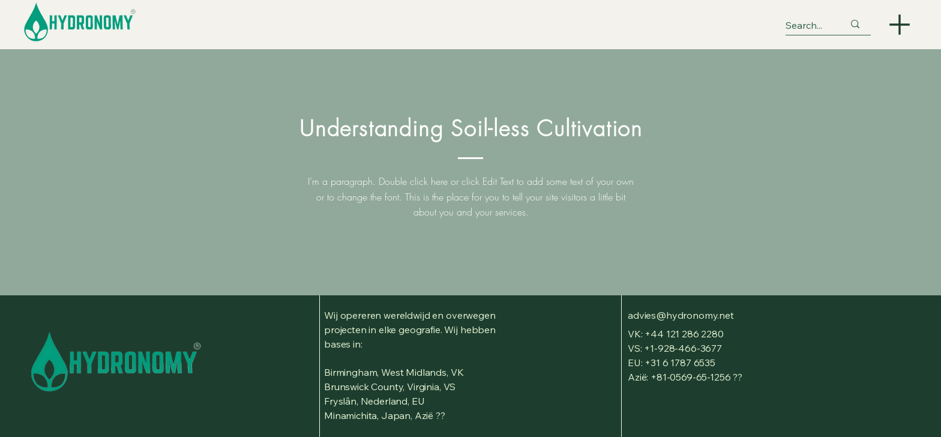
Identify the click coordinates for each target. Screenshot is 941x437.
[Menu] (899, 24)
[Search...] (806, 25)
